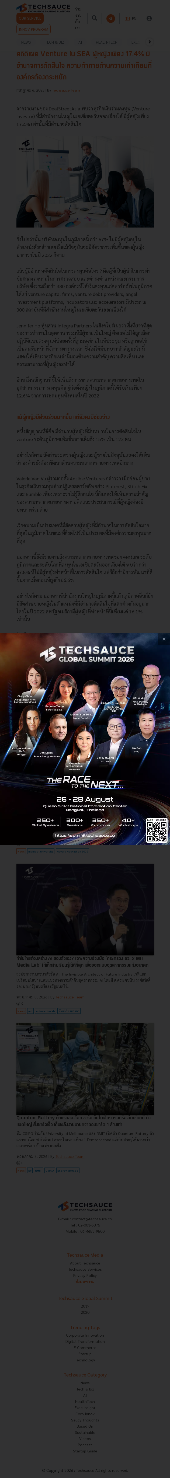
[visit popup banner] (85, 739)
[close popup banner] (164, 639)
